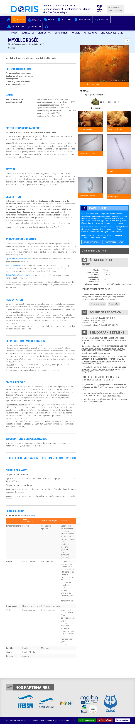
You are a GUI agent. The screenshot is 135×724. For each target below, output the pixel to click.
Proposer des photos (113, 242)
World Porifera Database (112, 396)
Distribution (44, 33)
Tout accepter (87, 720)
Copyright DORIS (116, 232)
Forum (49, 19)
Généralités (28, 33)
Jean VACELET (96, 323)
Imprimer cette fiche (93, 251)
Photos (14, 33)
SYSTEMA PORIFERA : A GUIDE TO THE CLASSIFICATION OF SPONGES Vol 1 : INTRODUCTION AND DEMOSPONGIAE (104, 359)
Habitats (34, 20)
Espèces (18, 19)
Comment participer (91, 242)
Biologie (76, 33)
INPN (100, 402)
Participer (33, 27)
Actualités (101, 19)
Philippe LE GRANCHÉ (105, 318)
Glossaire (64, 19)
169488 (32, 515)
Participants (15, 27)
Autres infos (90, 33)
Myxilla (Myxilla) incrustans (16, 259)
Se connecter (113, 8)
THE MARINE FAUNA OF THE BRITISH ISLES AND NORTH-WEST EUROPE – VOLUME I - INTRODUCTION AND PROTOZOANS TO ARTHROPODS (104, 348)
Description (61, 33)
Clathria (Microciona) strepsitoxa (18, 275)
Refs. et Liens (82, 19)
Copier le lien (114, 304)
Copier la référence (97, 304)
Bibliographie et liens (112, 33)
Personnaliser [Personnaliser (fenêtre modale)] (122, 720)
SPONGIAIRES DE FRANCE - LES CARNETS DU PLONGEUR (104, 368)
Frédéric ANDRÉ (97, 320)
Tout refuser (105, 720)
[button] (46, 27)
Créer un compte (115, 10)
